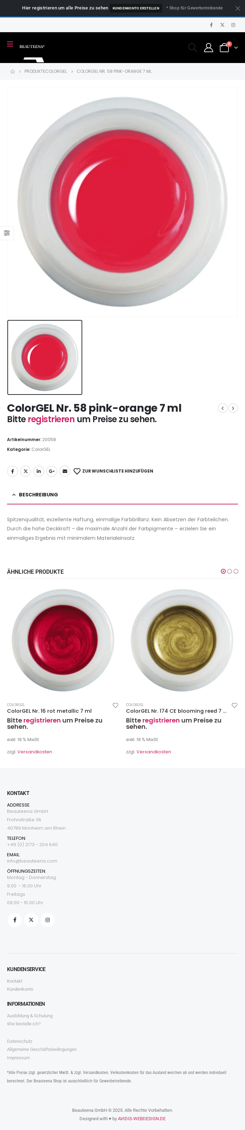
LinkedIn (38, 471)
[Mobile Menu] (12, 44)
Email (64, 471)
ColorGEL (40, 449)
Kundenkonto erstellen (136, 8)
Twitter (25, 471)
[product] (63, 640)
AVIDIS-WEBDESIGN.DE (142, 1118)
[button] (223, 571)
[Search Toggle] (192, 47)
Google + (51, 471)
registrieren (52, 419)
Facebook (12, 471)
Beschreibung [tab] (38, 494)
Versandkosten (35, 752)
